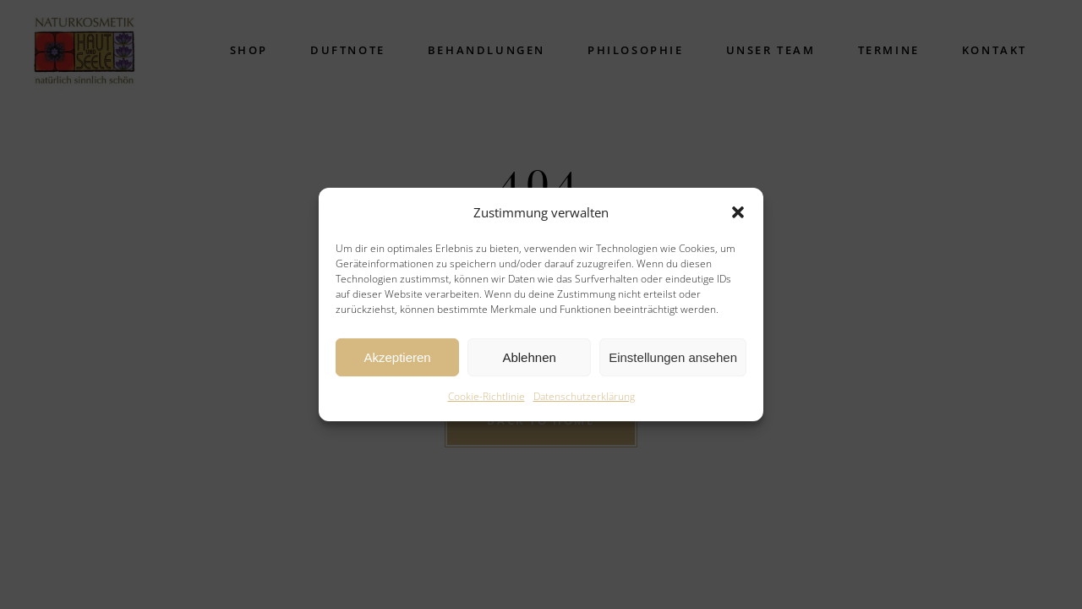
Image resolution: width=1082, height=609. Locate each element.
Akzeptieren (396, 357)
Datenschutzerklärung (584, 396)
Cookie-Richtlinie (486, 396)
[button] (738, 212)
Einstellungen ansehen (673, 357)
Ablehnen (528, 357)
